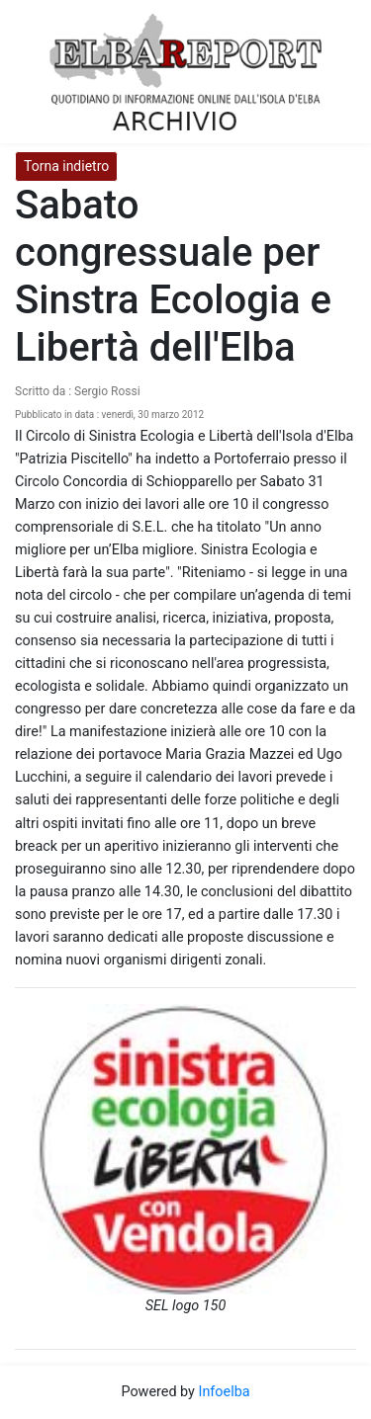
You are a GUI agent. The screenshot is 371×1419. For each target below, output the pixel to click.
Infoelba (223, 1391)
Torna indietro (66, 166)
